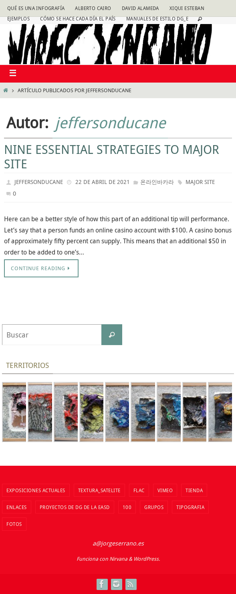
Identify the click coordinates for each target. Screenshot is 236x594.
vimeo (165, 490)
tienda (194, 490)
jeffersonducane (110, 122)
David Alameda (140, 8)
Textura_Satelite (99, 490)
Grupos (153, 507)
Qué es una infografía (36, 8)
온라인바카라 (157, 182)
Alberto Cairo (93, 8)
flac (139, 490)
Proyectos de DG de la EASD (75, 507)
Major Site (200, 182)
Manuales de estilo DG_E (157, 18)
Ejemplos (18, 18)
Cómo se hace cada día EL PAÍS (78, 18)
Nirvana (118, 558)
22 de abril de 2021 (102, 182)
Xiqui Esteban (186, 8)
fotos (14, 524)
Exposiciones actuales (35, 490)
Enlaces (16, 507)
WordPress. (146, 558)
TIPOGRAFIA (190, 507)
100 (127, 507)
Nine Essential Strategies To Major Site (111, 156)
